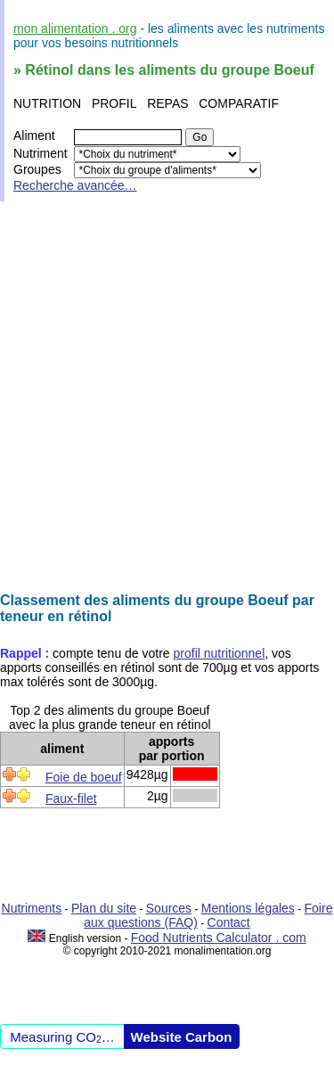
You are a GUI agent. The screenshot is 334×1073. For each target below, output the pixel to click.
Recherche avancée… (75, 185)
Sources (168, 908)
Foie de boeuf (83, 777)
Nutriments (32, 908)
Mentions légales (248, 908)
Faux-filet (71, 798)
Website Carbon (181, 1036)
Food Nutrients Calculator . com (218, 937)
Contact (229, 922)
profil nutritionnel (219, 653)
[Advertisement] (167, 397)
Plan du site (103, 908)
